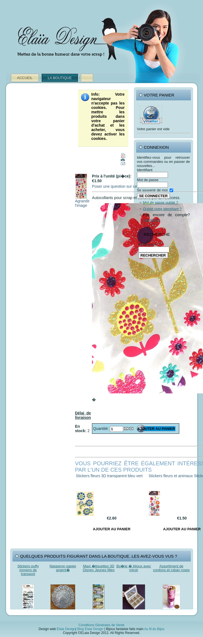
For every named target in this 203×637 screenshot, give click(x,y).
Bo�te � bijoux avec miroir (134, 568)
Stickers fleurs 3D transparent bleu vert (109, 476)
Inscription (151, 220)
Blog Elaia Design (90, 629)
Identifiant (144, 170)
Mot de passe (148, 180)
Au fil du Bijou (154, 629)
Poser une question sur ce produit (121, 186)
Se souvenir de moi (152, 190)
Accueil (25, 78)
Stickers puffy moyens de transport (28, 570)
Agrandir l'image (82, 201)
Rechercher (147, 244)
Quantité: (101, 428)
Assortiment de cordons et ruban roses (171, 568)
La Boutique (60, 78)
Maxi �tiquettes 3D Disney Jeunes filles (99, 568)
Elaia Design (66, 629)
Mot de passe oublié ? (160, 202)
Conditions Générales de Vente (101, 625)
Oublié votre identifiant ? (162, 209)
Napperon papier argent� (62, 568)
